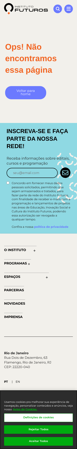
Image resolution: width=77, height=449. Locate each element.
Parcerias (14, 290)
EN (18, 382)
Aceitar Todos (38, 441)
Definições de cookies (38, 417)
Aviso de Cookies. (25, 409)
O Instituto (15, 250)
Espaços (12, 277)
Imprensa (13, 317)
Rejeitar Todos (38, 429)
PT (6, 382)
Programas (15, 263)
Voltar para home (25, 92)
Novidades (14, 304)
